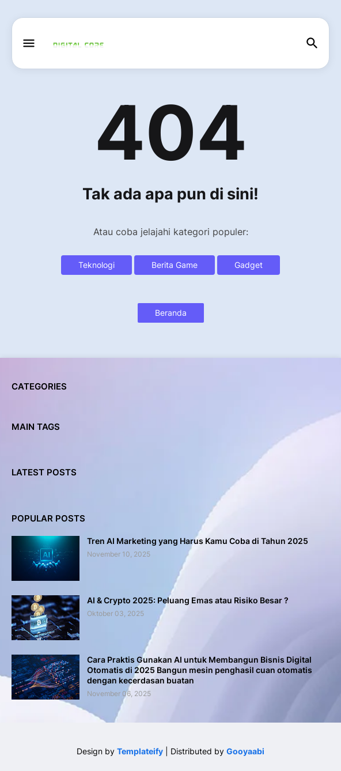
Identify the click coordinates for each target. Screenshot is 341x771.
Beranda (171, 313)
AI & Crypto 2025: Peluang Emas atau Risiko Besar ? (188, 600)
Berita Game (174, 265)
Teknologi (96, 265)
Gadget (248, 265)
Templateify (140, 751)
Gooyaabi (245, 751)
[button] (28, 44)
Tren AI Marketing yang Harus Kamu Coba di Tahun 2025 (197, 541)
